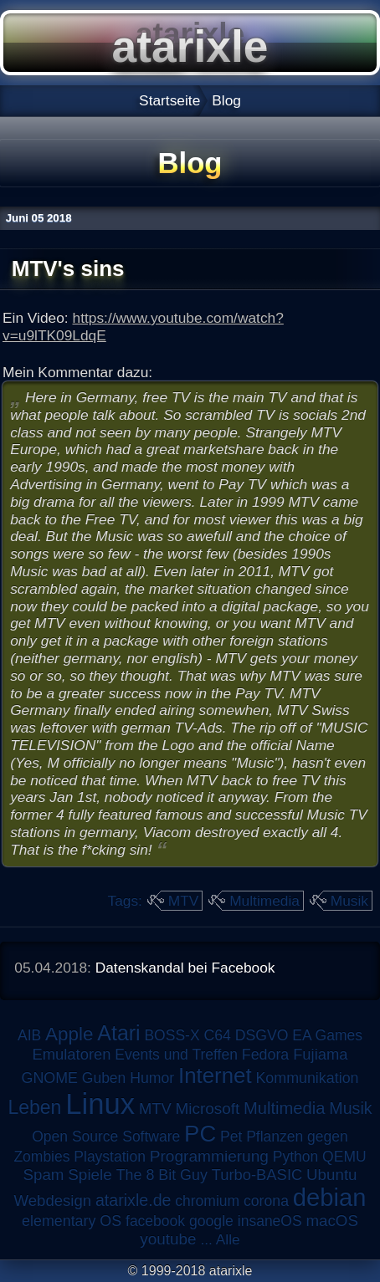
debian (330, 1197)
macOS (331, 1220)
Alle (228, 1239)
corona (266, 1201)
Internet (215, 1075)
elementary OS (71, 1221)
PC (200, 1134)
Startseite (169, 100)
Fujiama (320, 1054)
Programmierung (209, 1156)
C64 (216, 1035)
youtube (168, 1239)
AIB (29, 1035)
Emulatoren (72, 1054)
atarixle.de (133, 1200)
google (211, 1221)
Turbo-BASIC (257, 1174)
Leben (34, 1107)
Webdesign (53, 1200)
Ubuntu (331, 1174)
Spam (43, 1174)
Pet (231, 1136)
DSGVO (262, 1035)
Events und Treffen (176, 1054)
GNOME (49, 1078)
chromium (207, 1201)
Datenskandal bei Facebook (185, 967)
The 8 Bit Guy (162, 1175)
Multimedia (264, 900)
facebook (155, 1221)
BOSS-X (171, 1035)
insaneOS (270, 1221)
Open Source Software (106, 1136)
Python (295, 1156)
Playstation (110, 1156)
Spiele (90, 1174)
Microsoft (208, 1108)
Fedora (266, 1054)
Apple (69, 1034)
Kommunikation (306, 1078)
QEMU (344, 1156)
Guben (104, 1078)
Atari (118, 1032)
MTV (183, 900)
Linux (100, 1104)
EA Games (327, 1035)
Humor (152, 1078)
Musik (349, 900)
